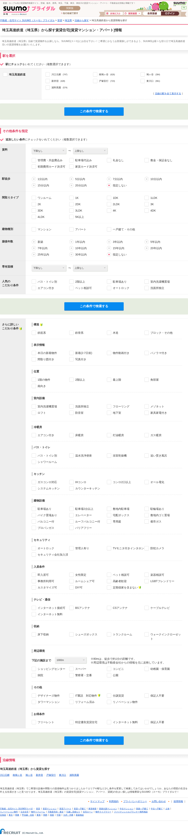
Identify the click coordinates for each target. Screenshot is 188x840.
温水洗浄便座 (83, 455)
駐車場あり (120, 281)
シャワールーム (47, 461)
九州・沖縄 (68, 815)
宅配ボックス (121, 515)
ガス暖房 (155, 435)
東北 (11, 815)
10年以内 (81, 248)
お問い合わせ (159, 801)
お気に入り (114, 13)
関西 (45, 815)
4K (114, 210)
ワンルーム (44, 197)
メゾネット (157, 406)
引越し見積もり (73, 812)
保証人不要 (157, 695)
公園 (115, 675)
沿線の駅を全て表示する (168, 93)
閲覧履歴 (132, 13)
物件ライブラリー (103, 812)
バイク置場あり (47, 515)
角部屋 (154, 379)
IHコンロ (80, 482)
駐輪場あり (157, 508)
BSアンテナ (82, 607)
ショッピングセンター (51, 668)
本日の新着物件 (47, 353)
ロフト (42, 412)
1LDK (153, 197)
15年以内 (118, 248)
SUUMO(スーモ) (180, 4)
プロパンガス (46, 527)
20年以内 (156, 248)
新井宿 (39, 775)
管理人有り (82, 548)
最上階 (117, 379)
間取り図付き (46, 359)
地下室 (117, 412)
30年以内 (81, 254)
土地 (167, 809)
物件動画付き (121, 353)
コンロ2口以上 (122, 482)
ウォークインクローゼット (165, 636)
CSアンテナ (120, 607)
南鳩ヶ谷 (17, 775)
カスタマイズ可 (47, 587)
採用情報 (178, 801)
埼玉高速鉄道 (17, 74)
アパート (80, 229)
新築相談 (80, 815)
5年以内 (155, 241)
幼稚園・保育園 (160, 668)
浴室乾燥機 (120, 455)
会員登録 (152, 13)
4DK (153, 210)
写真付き (80, 359)
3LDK (78, 210)
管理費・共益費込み (50, 160)
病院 (40, 675)
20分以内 (81, 185)
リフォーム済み (85, 702)
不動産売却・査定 (56, 812)
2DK (78, 204)
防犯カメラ (157, 548)
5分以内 (80, 179)
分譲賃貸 (118, 695)
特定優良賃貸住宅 (86, 722)
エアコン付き (46, 288)
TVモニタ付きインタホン (128, 548)
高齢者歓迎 (120, 581)
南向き (42, 386)
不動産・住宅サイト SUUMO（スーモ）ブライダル (27, 20)
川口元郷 (4, 775)
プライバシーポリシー (135, 801)
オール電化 (157, 482)
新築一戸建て (142, 809)
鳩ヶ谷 (29, 775)
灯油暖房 (118, 435)
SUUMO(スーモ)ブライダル (29, 10)
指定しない (120, 185)
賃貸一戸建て (80, 809)
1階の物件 (44, 379)
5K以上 (79, 216)
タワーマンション (49, 702)
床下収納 (43, 634)
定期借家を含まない (125, 587)
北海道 (3, 815)
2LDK (116, 204)
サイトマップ (97, 801)
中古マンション (127, 809)
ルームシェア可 (85, 581)
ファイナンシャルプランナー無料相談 (131, 812)
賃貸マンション (50, 809)
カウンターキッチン (87, 488)
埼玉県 (68, 20)
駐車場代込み (83, 160)
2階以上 (80, 281)
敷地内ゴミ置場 (160, 515)
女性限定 (80, 574)
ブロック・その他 (161, 332)
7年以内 (42, 248)
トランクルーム (122, 634)
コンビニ (118, 668)
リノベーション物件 (125, 702)
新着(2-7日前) (83, 353)
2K (39, 204)
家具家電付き (158, 412)
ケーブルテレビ (160, 607)
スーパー (80, 668)
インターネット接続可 (51, 607)
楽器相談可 (157, 574)
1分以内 (42, 179)
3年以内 (118, 241)
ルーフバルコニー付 (87, 521)
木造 (115, 332)
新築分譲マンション (108, 809)
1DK (115, 197)
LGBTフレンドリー (162, 581)
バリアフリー (83, 527)
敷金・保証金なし (161, 160)
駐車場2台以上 (84, 508)
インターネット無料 (50, 614)
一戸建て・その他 (124, 229)
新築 (40, 241)
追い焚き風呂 (158, 455)
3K (152, 204)
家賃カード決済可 (86, 166)
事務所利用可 (46, 581)
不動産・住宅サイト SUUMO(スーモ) (16, 809)
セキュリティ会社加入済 (53, 554)
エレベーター (83, 515)
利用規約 (114, 801)
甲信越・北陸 (28, 815)
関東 (17, 815)
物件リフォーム (38, 812)
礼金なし (118, 160)
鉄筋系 (42, 332)
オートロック (121, 288)
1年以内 (80, 241)
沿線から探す (82, 20)
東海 (39, 815)
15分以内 (43, 185)
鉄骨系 (79, 332)
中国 (59, 815)
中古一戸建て (157, 809)
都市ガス (155, 521)
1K (77, 197)
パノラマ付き (158, 353)
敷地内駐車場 (121, 508)
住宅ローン (88, 812)
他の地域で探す (69, 13)
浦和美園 (74, 775)
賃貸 (59, 20)
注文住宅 (24, 812)
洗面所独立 (157, 288)
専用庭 (117, 521)
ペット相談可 (83, 288)
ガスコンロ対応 (47, 482)
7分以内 (118, 179)
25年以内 (43, 254)
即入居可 (43, 574)
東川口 (62, 775)
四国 (52, 815)
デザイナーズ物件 (49, 695)
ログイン (170, 13)
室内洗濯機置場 (160, 281)
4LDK (41, 216)
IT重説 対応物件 (86, 695)
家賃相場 (92, 809)
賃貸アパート (65, 809)
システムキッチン (49, 488)
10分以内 (156, 179)
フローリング (121, 406)
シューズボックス (86, 634)
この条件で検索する (94, 111)
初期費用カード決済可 (51, 166)
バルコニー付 (46, 521)
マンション (44, 229)
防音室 (79, 412)
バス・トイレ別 (47, 281)
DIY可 (79, 587)
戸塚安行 (51, 775)
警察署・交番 (83, 675)
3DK (40, 210)
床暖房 (79, 435)
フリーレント (46, 722)
